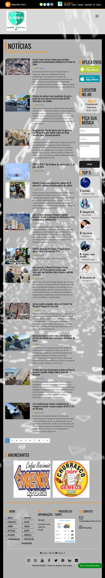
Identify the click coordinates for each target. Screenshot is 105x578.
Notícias (11, 530)
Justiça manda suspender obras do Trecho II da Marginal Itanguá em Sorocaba (52, 305)
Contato (27, 534)
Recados (11, 534)
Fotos (26, 522)
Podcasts (12, 522)
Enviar (89, 164)
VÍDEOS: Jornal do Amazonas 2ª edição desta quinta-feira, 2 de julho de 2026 (51, 250)
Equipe (27, 530)
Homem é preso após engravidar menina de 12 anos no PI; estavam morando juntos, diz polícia (52, 184)
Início (10, 517)
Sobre (10, 526)
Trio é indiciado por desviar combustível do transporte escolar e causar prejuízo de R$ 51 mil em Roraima (53, 406)
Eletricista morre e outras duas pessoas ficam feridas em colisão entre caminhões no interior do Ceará (54, 338)
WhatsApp (87, 528)
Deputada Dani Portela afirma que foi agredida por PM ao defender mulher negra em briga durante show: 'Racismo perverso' (52, 132)
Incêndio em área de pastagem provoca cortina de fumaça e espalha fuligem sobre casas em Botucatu (54, 372)
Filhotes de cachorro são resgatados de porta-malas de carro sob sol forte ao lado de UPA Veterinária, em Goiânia (52, 98)
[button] (97, 16)
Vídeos (27, 526)
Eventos (27, 517)
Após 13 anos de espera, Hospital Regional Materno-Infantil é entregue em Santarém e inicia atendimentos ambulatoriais (54, 217)
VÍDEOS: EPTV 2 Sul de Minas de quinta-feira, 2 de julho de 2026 (54, 165)
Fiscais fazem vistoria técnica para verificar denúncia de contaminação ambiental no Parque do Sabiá (54, 62)
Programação (14, 539)
